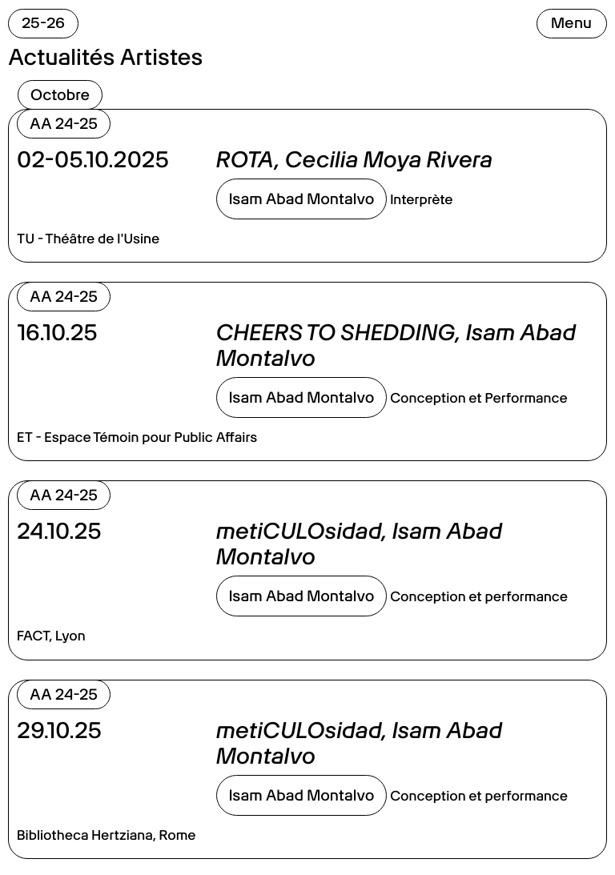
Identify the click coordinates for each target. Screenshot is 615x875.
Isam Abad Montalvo (302, 199)
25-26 (43, 23)
